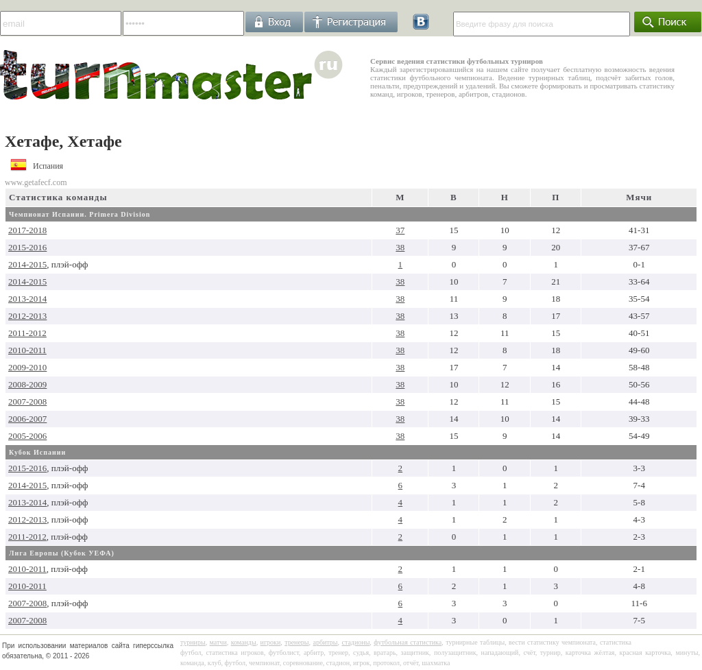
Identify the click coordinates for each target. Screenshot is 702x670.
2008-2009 (27, 384)
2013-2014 (27, 299)
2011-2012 (27, 333)
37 (400, 230)
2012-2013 (27, 316)
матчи (218, 642)
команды (243, 642)
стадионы (355, 642)
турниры (193, 642)
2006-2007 (27, 419)
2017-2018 (27, 230)
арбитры (325, 642)
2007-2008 (27, 401)
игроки (271, 642)
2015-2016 (27, 247)
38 (400, 247)
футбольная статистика (407, 642)
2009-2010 (27, 367)
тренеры (296, 642)
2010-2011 (27, 350)
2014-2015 (27, 264)
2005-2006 (27, 436)
